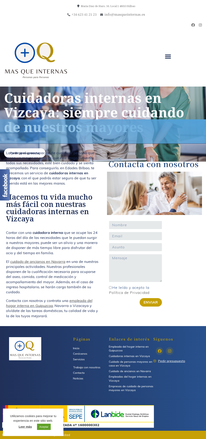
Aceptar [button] (43, 426)
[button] (168, 56)
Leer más (25, 426)
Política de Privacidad (129, 292)
